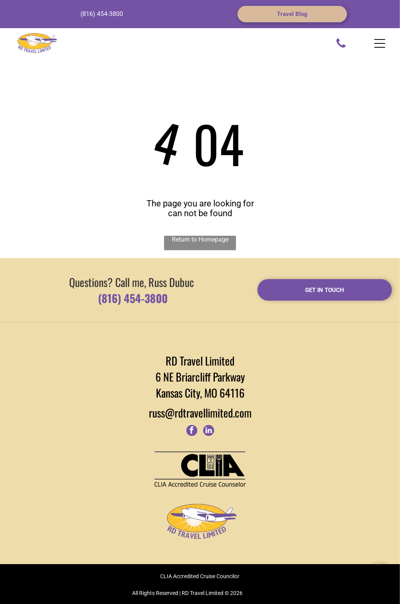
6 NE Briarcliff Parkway (200, 377)
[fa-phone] (341, 47)
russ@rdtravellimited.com (200, 413)
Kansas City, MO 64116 (200, 393)
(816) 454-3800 (101, 14)
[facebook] (191, 431)
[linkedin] (208, 431)
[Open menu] (379, 43)
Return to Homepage (200, 239)
